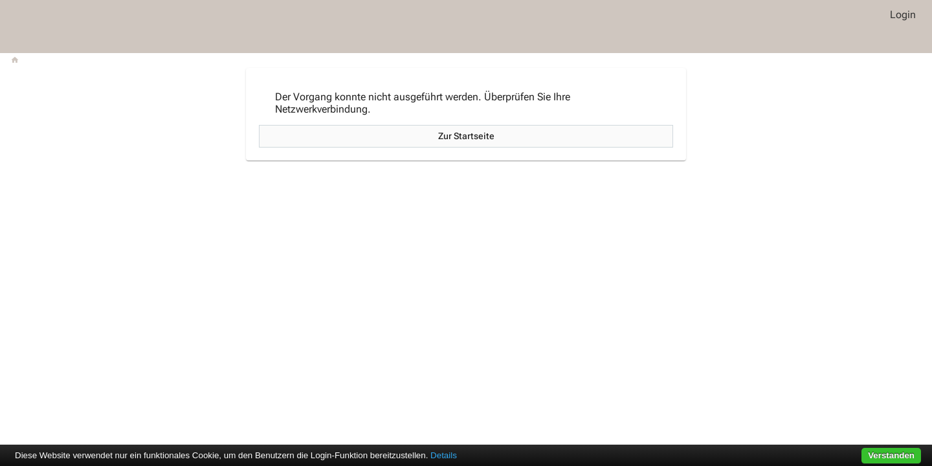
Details (443, 455)
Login (903, 14)
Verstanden (891, 455)
